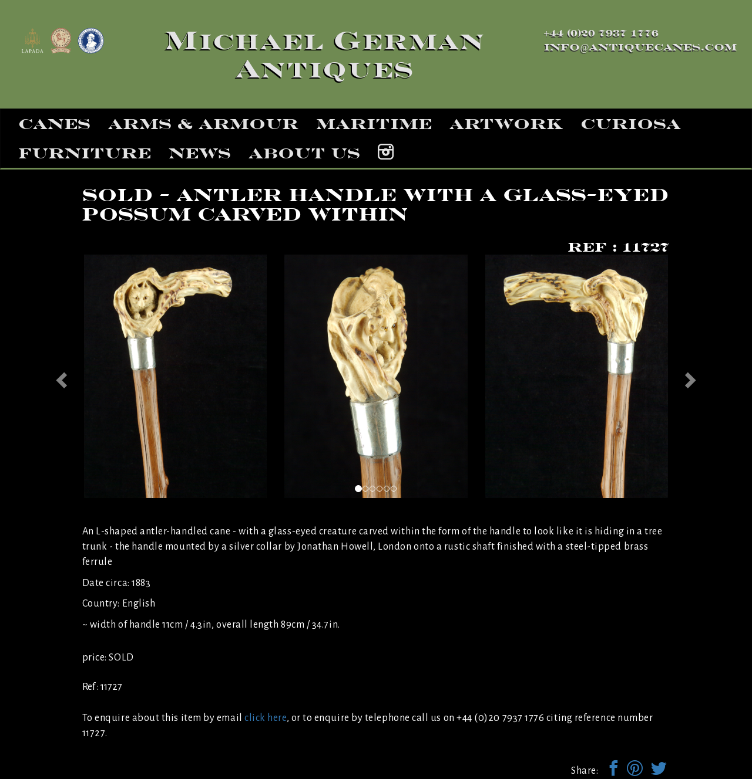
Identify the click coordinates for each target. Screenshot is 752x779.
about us (304, 153)
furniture (84, 153)
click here (265, 718)
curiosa (630, 124)
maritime (374, 124)
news (200, 153)
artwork (506, 124)
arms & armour (203, 124)
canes (54, 124)
